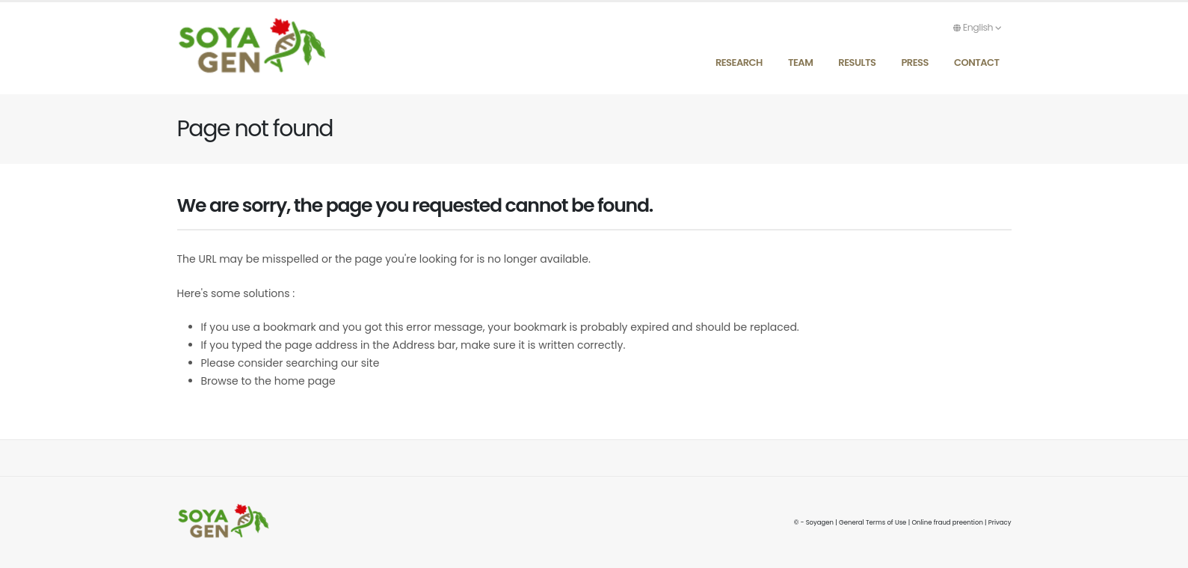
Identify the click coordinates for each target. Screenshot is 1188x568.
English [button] (977, 27)
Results (856, 62)
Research (739, 62)
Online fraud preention (946, 522)
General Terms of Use (872, 522)
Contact (977, 62)
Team (800, 62)
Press (915, 62)
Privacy (1000, 522)
